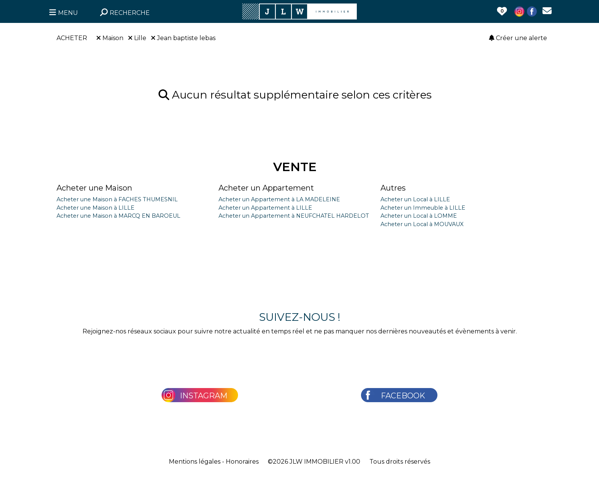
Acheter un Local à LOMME (418, 215)
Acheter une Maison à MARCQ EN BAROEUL (118, 215)
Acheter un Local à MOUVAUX (421, 224)
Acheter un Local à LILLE (415, 199)
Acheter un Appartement (266, 187)
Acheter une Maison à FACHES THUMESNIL (117, 199)
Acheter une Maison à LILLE (95, 207)
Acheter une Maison (94, 187)
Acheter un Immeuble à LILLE (422, 207)
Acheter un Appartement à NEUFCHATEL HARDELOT (294, 215)
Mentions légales (194, 461)
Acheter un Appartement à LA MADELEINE (279, 199)
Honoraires (242, 461)
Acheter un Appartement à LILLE (265, 207)
